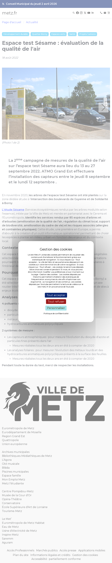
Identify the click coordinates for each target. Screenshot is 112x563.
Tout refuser (56, 301)
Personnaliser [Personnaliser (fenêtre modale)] (56, 308)
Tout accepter (56, 295)
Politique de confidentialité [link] (56, 313)
